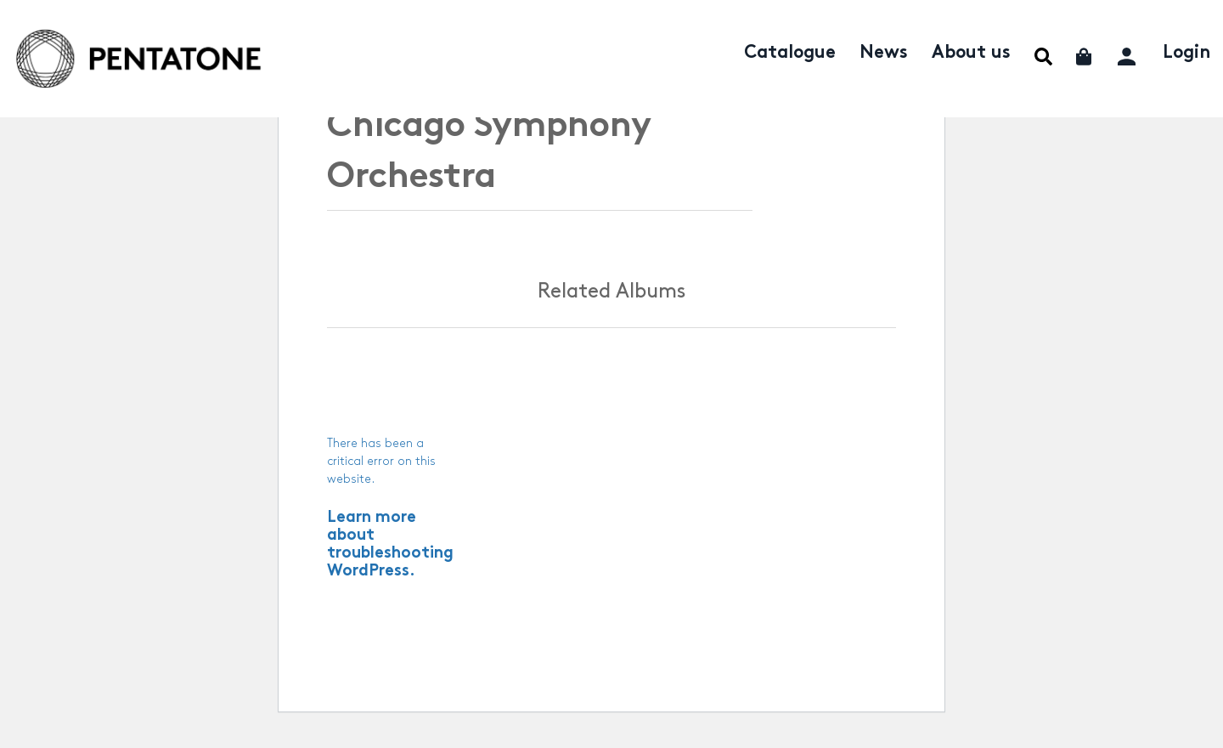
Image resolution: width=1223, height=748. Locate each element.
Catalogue (790, 53)
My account (1128, 54)
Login (1186, 53)
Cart (1085, 56)
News (883, 53)
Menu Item (1043, 56)
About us (971, 53)
